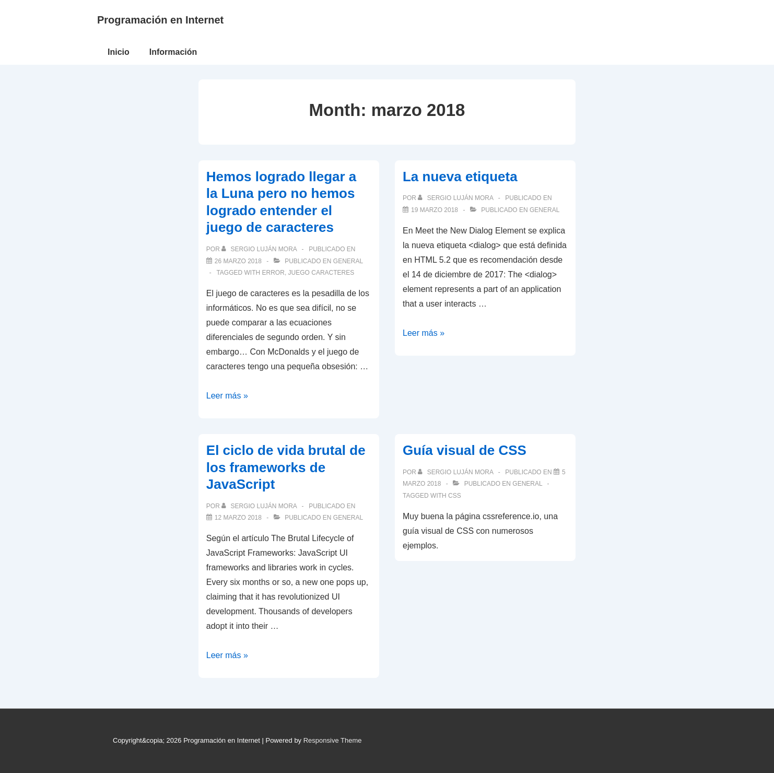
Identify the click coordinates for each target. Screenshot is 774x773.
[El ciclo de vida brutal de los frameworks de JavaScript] (238, 517)
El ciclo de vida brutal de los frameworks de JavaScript (286, 467)
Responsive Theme (332, 740)
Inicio (119, 52)
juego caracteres (321, 272)
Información (173, 52)
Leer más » (227, 395)
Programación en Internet (160, 20)
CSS (454, 495)
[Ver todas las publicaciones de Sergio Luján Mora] (259, 249)
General (348, 261)
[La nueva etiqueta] (434, 210)
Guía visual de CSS (464, 450)
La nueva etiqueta (460, 176)
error (273, 272)
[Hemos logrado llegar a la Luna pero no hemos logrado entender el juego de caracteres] (238, 261)
